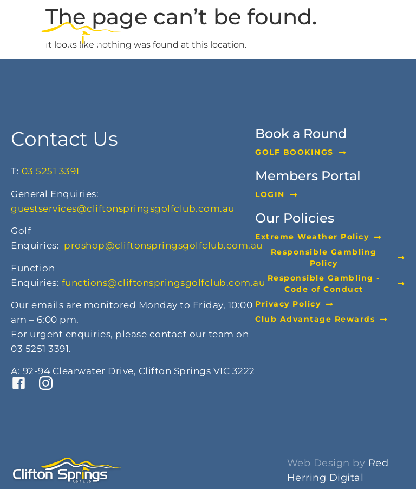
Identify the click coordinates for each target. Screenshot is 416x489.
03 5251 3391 (51, 171)
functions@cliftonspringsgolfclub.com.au (163, 282)
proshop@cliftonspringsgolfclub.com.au (163, 245)
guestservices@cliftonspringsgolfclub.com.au (123, 208)
